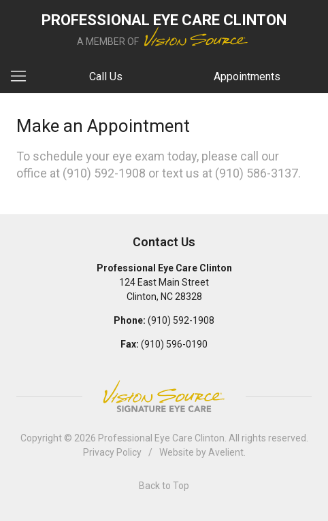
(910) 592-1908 (104, 173)
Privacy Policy (112, 452)
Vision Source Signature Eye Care (164, 396)
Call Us (105, 76)
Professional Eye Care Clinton (161, 438)
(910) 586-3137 (256, 173)
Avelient (226, 452)
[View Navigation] (23, 76)
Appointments (247, 76)
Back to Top (164, 485)
